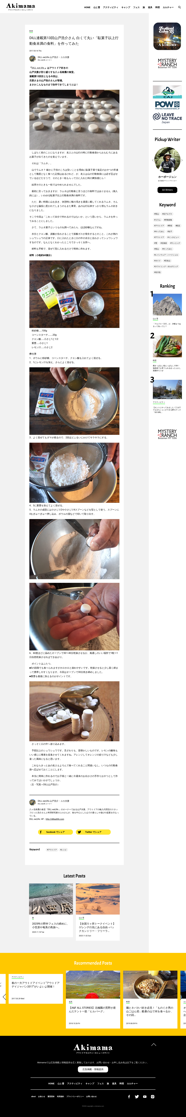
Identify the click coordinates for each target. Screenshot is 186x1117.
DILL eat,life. (38, 68)
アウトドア (52, 850)
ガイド (158, 261)
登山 (157, 214)
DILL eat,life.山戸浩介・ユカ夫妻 (53, 57)
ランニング (175, 243)
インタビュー (174, 237)
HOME (87, 7)
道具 (150, 7)
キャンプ (125, 7)
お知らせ (41, 1097)
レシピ (64, 850)
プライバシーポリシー (75, 1097)
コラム (158, 220)
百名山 (167, 261)
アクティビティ (110, 7)
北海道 (164, 243)
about (33, 1097)
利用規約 (60, 1097)
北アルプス (167, 214)
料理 (157, 7)
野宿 (170, 226)
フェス (136, 7)
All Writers (167, 190)
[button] (153, 160)
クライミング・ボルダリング (166, 266)
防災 (178, 226)
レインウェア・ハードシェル (166, 255)
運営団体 (51, 1097)
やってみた (159, 231)
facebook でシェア (52, 832)
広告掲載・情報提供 (93, 1069)
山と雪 (96, 7)
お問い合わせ (91, 1097)
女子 (170, 231)
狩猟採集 (168, 220)
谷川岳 (158, 272)
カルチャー (168, 7)
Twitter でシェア (89, 832)
